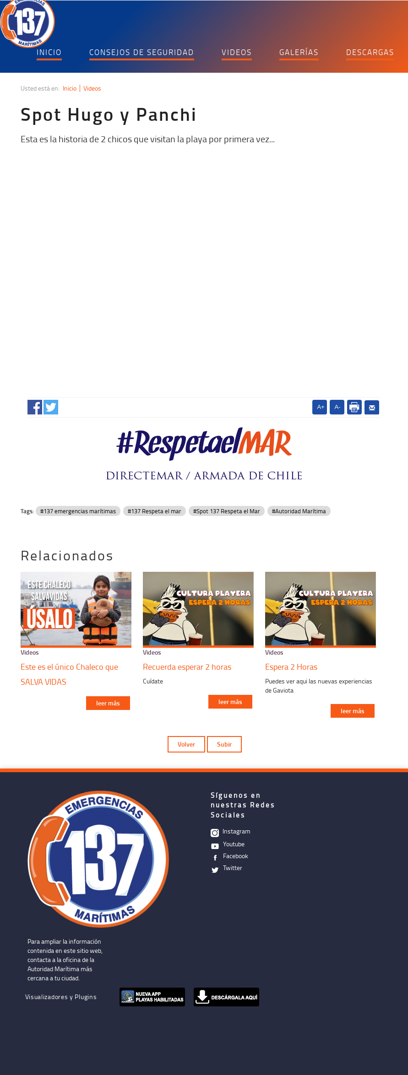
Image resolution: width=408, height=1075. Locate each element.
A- (337, 406)
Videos (92, 88)
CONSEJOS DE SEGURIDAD (141, 52)
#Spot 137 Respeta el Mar (226, 511)
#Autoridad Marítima (299, 511)
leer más (108, 703)
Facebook (229, 855)
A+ (320, 406)
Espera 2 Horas (291, 666)
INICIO (49, 52)
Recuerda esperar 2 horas (187, 666)
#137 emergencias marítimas (78, 511)
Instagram (230, 831)
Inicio (69, 88)
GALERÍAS (299, 52)
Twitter (226, 867)
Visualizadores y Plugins (61, 996)
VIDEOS (237, 52)
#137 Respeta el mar (154, 511)
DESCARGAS (370, 52)
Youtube (228, 843)
